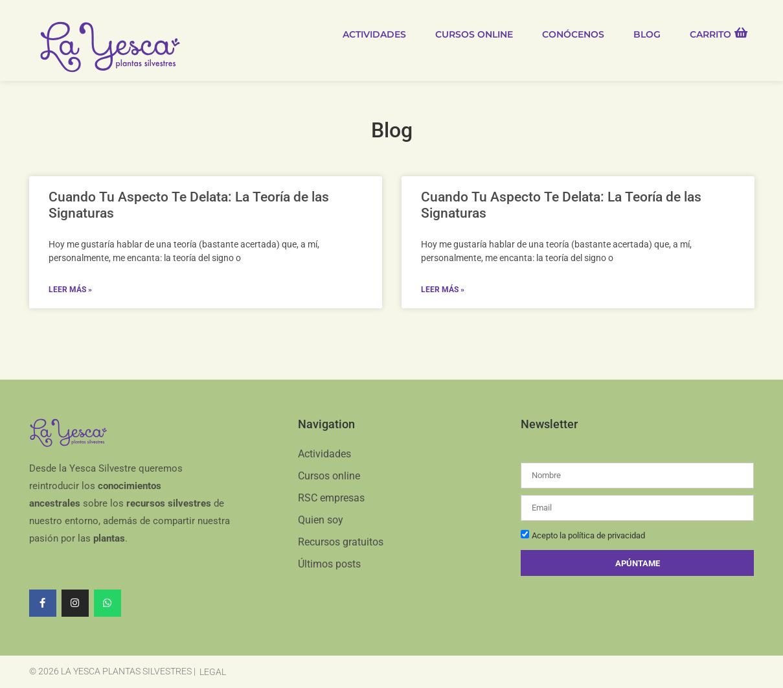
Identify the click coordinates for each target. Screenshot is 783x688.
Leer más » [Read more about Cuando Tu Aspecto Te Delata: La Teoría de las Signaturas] (70, 289)
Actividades (374, 34)
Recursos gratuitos (340, 542)
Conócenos (573, 34)
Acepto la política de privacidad (588, 536)
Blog (647, 34)
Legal (212, 672)
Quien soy (320, 520)
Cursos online (474, 34)
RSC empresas (331, 498)
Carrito (710, 34)
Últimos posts (329, 564)
